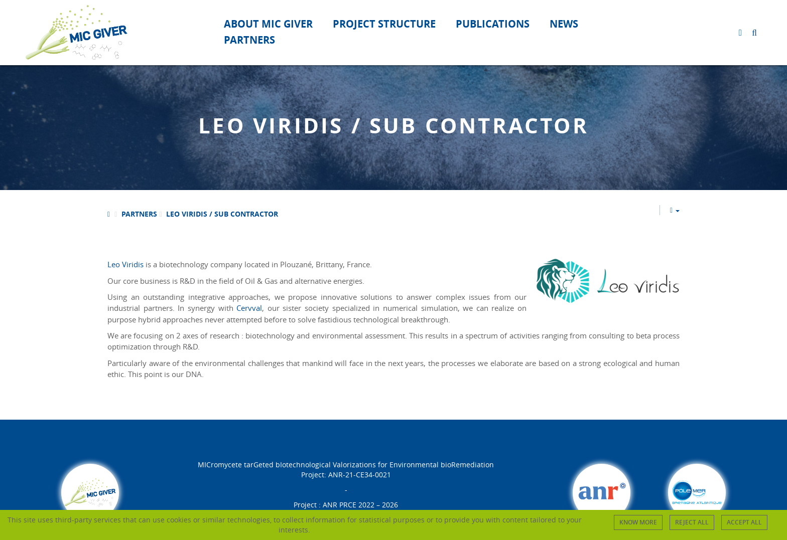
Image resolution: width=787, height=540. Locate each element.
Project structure (384, 24)
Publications (493, 24)
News (564, 24)
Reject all (692, 522)
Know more (638, 522)
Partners (249, 40)
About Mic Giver (268, 24)
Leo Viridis (125, 264)
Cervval (249, 308)
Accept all (744, 522)
